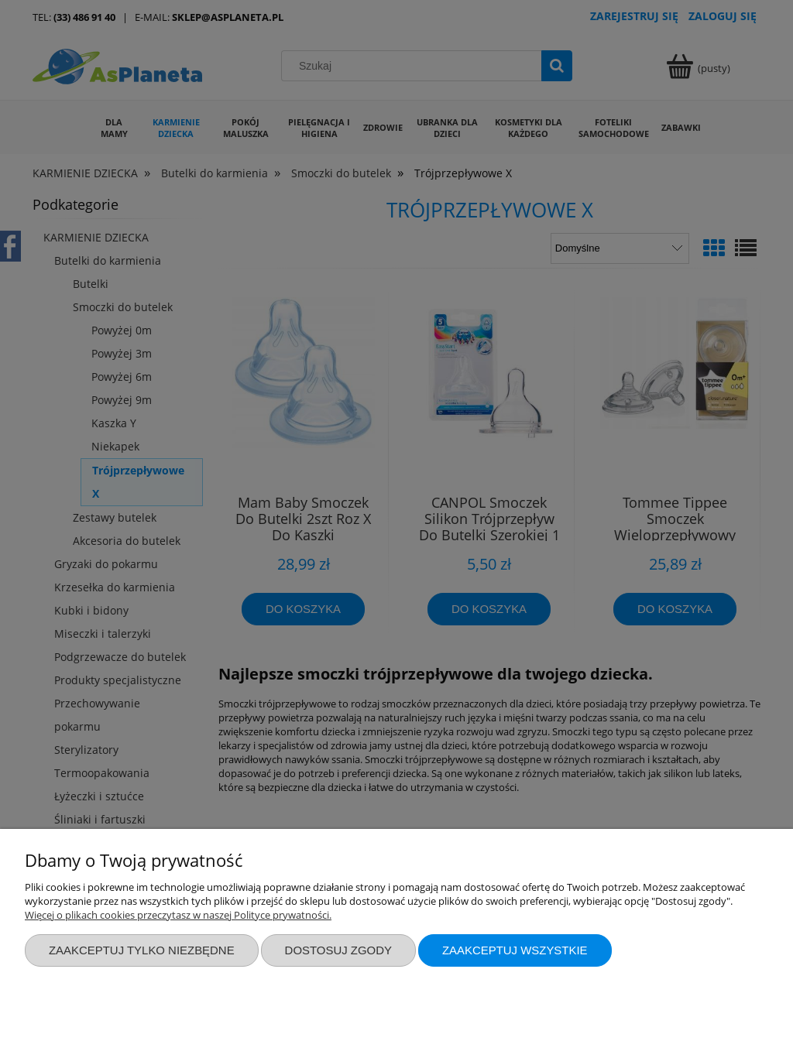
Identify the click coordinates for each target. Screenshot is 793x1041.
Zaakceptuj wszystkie (515, 950)
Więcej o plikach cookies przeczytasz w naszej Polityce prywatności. (178, 915)
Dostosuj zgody (338, 950)
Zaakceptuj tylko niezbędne (142, 950)
